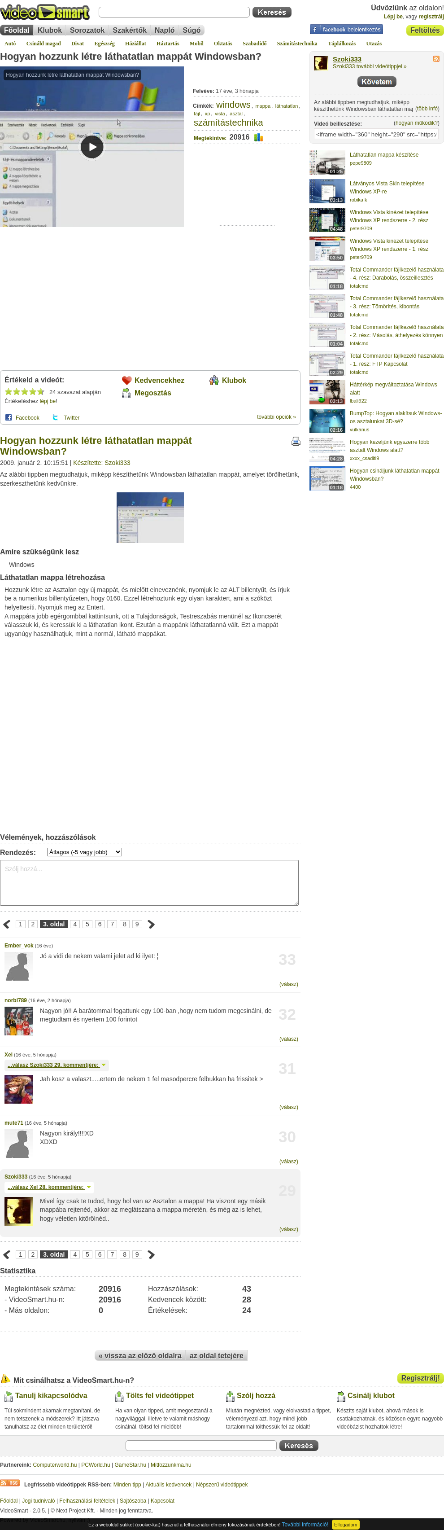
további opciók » (276, 417)
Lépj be (393, 16)
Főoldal (17, 30)
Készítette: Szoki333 (102, 462)
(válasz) (288, 984)
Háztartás (168, 43)
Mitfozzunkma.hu (171, 1465)
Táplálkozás (342, 43)
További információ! (305, 1524)
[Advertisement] (247, 198)
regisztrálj (431, 16)
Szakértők (130, 30)
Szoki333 (15, 1177)
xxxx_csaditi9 (364, 458)
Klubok (50, 30)
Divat (77, 43)
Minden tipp (127, 1485)
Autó (10, 43)
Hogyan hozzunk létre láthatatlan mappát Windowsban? (130, 56)
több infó (427, 108)
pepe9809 (361, 163)
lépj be (48, 401)
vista (220, 113)
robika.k (358, 199)
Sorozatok (87, 30)
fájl (197, 113)
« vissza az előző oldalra (140, 1355)
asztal (236, 113)
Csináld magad (43, 43)
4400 (355, 487)
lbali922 (358, 400)
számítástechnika (228, 122)
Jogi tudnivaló (38, 1501)
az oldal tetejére (217, 1355)
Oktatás (223, 43)
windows (233, 105)
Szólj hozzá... (149, 883)
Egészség (104, 43)
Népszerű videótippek (222, 1485)
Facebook (27, 418)
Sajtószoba (133, 1501)
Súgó (192, 30)
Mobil (197, 43)
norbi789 (15, 1000)
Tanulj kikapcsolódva (51, 1395)
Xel (8, 1055)
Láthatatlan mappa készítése (384, 155)
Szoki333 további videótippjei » (370, 66)
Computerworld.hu (55, 1465)
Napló (164, 30)
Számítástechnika (297, 43)
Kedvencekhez (159, 380)
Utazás (374, 43)
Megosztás (153, 393)
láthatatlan (286, 106)
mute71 (13, 1123)
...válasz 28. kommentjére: (49, 1187)
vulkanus (359, 429)
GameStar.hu (131, 1465)
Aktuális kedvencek (169, 1485)
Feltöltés (425, 30)
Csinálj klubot (371, 1395)
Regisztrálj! (420, 1378)
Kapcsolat (162, 1501)
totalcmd (359, 286)
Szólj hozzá (256, 1395)
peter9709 (361, 228)
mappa (262, 106)
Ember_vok (19, 946)
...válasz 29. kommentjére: (57, 1065)
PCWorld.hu (95, 1465)
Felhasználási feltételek (87, 1501)
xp (207, 113)
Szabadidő (254, 43)
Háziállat (135, 43)
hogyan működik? (417, 123)
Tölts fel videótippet (160, 1395)
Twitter (71, 418)
